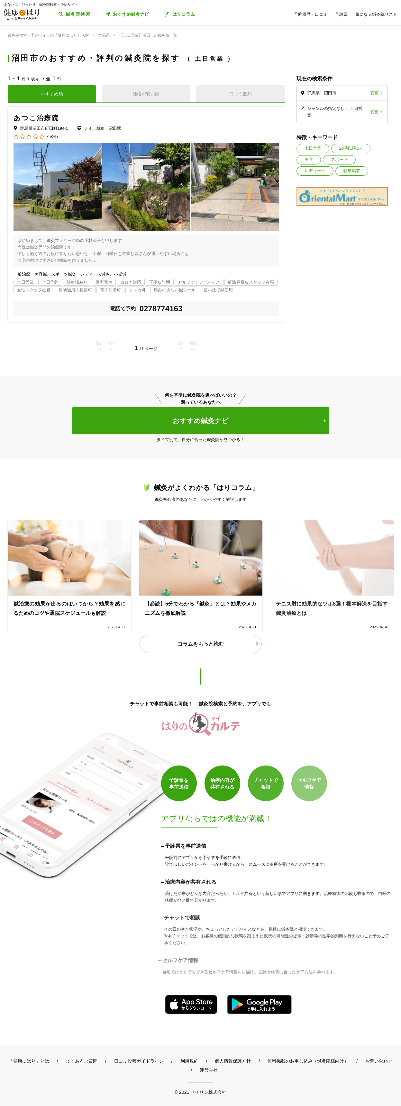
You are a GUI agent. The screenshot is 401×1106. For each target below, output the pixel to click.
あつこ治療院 (36, 117)
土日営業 (313, 148)
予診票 (341, 14)
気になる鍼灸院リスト (376, 14)
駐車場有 (351, 170)
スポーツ (339, 159)
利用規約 (189, 1061)
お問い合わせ (378, 1061)
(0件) (54, 136)
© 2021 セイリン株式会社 (200, 1092)
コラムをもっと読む (201, 644)
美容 (309, 159)
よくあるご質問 (81, 1061)
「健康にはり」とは (29, 1061)
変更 (374, 93)
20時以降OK (350, 148)
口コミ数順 (240, 93)
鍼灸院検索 (78, 14)
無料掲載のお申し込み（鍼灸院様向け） (308, 1061)
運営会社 (209, 1070)
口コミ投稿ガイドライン (139, 1061)
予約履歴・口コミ (310, 14)
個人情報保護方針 (233, 1061)
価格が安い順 (145, 93)
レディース (315, 170)
